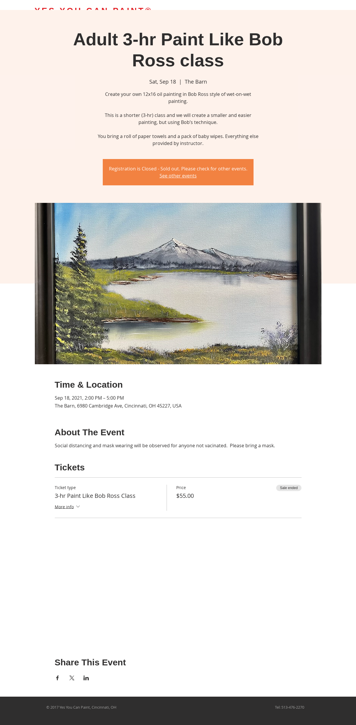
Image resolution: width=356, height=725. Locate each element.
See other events (178, 175)
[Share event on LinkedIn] (86, 678)
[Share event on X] (72, 678)
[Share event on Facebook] (57, 678)
